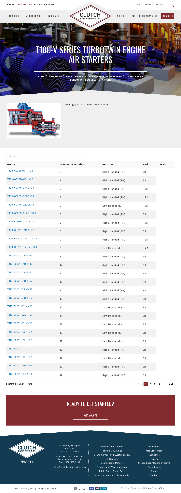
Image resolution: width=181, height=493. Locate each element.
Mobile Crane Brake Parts (112, 471)
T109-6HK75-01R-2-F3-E (22, 238)
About (139, 4)
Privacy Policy (150, 488)
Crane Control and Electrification (112, 454)
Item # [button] (11, 164)
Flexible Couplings (112, 450)
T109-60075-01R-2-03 (20, 187)
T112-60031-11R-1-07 (19, 348)
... (164, 384)
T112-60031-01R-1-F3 (19, 297)
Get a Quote (167, 16)
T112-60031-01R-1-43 (19, 263)
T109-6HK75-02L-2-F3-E (22, 246)
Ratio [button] (146, 164)
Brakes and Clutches (111, 446)
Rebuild (120, 16)
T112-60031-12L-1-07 (19, 357)
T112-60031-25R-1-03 (20, 373)
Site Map (125, 488)
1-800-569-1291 (24, 5)
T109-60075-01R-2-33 (20, 196)
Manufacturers (33, 16)
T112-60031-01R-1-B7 (20, 289)
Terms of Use (137, 488)
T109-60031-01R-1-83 (20, 179)
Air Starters (111, 459)
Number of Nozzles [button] (72, 164)
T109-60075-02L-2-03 (20, 204)
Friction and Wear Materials (112, 467)
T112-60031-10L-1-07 (19, 340)
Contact (159, 4)
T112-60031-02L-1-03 (19, 306)
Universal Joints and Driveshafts (111, 475)
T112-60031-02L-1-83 (20, 314)
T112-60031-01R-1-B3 (19, 280)
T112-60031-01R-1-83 (19, 272)
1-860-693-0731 (73, 459)
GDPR (161, 488)
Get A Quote (90, 415)
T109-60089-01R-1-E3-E (22, 213)
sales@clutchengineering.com (69, 467)
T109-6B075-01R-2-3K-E (22, 221)
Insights (148, 4)
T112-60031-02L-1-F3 (20, 323)
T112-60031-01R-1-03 (19, 255)
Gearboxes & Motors (112, 463)
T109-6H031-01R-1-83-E (21, 230)
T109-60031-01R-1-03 (20, 170)
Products (14, 16)
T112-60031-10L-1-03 (19, 331)
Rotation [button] (108, 164)
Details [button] (162, 164)
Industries (53, 16)
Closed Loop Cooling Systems (143, 16)
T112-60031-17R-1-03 (19, 365)
